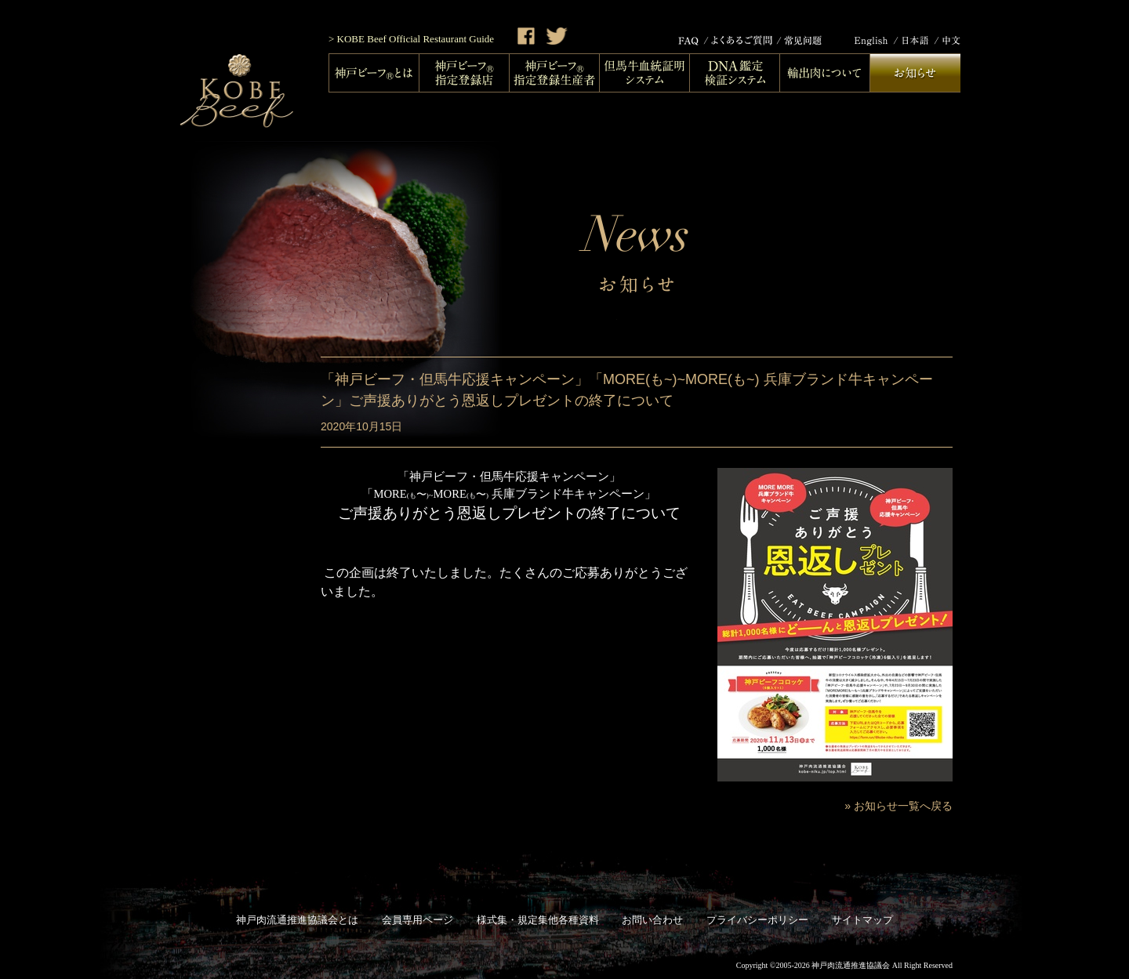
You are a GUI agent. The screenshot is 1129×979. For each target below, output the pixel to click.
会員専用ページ (417, 920)
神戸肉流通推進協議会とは (297, 920)
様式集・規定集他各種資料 (538, 920)
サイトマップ (862, 920)
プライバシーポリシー (757, 920)
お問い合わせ (652, 920)
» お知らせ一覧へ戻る (898, 806)
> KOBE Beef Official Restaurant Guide (411, 39)
